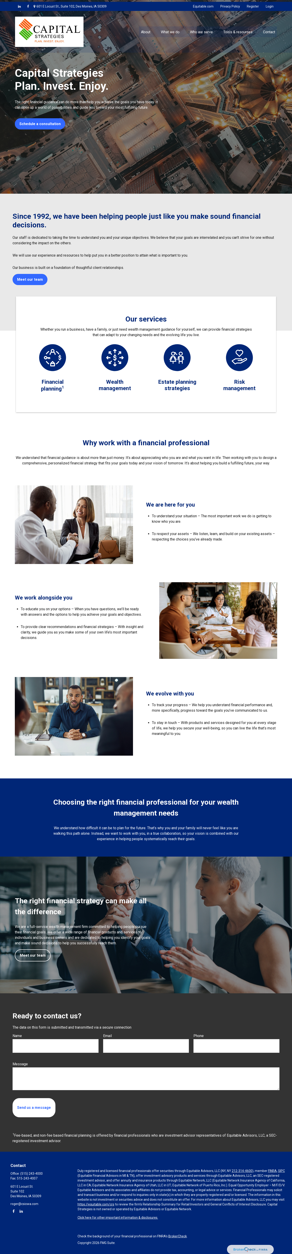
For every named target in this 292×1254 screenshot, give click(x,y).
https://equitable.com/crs (96, 1204)
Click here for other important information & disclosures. (118, 1217)
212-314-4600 (242, 1171)
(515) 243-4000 (31, 1173)
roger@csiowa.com (24, 1204)
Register (253, 4)
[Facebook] (28, 4)
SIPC (281, 1171)
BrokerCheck (177, 1236)
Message (20, 1064)
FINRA (272, 1171)
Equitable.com (203, 4)
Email (107, 1036)
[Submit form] (34, 1107)
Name (17, 1036)
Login (270, 4)
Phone (198, 1036)
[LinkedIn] (19, 4)
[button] (145, 30)
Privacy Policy (230, 4)
